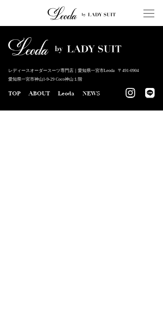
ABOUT (39, 93)
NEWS (91, 93)
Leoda (66, 93)
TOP (14, 93)
